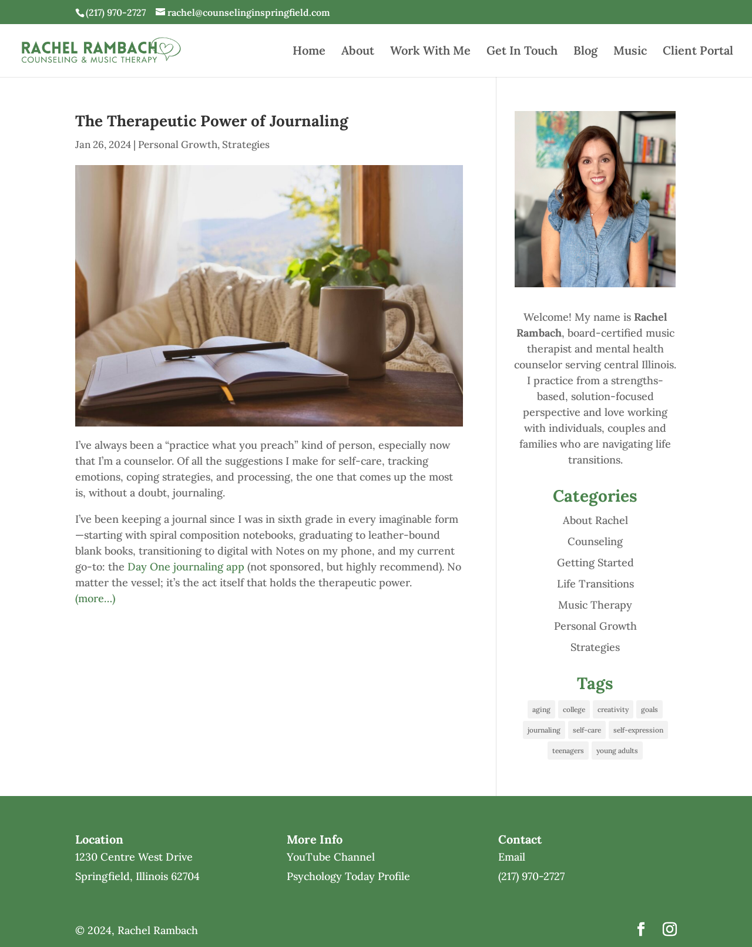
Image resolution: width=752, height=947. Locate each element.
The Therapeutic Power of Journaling (211, 120)
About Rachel (595, 520)
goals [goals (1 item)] (649, 709)
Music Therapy (595, 605)
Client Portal (698, 52)
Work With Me (430, 52)
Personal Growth (177, 144)
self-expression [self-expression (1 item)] (638, 730)
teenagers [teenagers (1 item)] (568, 750)
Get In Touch (522, 52)
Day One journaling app (185, 566)
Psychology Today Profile (348, 876)
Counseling (595, 541)
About (357, 52)
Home (309, 52)
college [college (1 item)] (574, 709)
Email (511, 857)
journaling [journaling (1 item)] (544, 730)
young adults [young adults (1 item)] (617, 750)
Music (630, 52)
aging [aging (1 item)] (541, 709)
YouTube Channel (331, 857)
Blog (585, 52)
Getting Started (595, 562)
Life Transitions (595, 583)
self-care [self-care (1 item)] (587, 730)
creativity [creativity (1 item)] (613, 709)
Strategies (246, 144)
